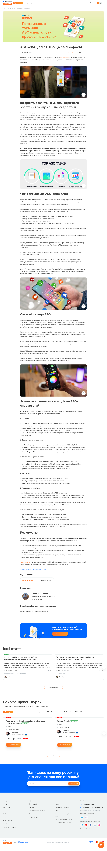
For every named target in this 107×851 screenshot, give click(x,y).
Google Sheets (67, 725)
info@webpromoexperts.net (92, 811)
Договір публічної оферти (63, 823)
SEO (4, 814)
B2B (40, 3)
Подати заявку (14, 748)
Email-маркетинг (8, 827)
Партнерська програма (62, 811)
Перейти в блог (53, 690)
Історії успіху (33, 821)
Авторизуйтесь (25, 614)
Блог (44, 3)
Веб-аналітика (8, 824)
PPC (4, 821)
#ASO (48, 572)
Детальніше (60, 637)
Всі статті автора (38, 602)
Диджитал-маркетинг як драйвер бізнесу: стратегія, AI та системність (78, 661)
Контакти (58, 829)
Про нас (49, 3)
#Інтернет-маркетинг (27, 572)
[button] (104, 670)
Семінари (32, 811)
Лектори (57, 808)
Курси (5, 808)
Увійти (92, 3)
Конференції (33, 3)
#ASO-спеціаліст (40, 572)
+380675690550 (87, 808)
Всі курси (53, 758)
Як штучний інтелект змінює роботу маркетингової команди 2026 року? (23, 661)
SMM (4, 817)
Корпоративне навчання (37, 814)
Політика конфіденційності (63, 826)
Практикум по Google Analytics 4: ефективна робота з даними (25, 726)
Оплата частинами (35, 817)
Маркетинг (6, 811)
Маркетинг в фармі (9, 831)
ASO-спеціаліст (65, 61)
